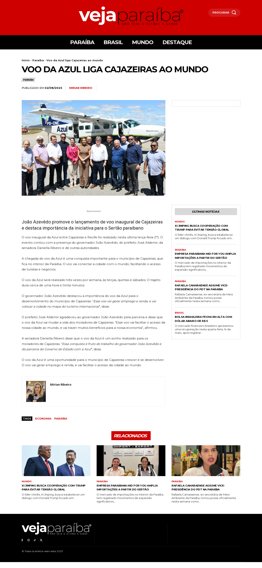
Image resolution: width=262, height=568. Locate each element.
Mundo (180, 222)
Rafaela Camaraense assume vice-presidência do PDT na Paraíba (204, 299)
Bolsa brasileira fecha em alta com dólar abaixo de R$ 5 (205, 333)
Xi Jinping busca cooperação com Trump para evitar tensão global (206, 230)
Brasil (179, 326)
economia (43, 418)
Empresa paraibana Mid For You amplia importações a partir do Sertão (202, 263)
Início (26, 60)
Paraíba (38, 60)
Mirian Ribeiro (80, 87)
